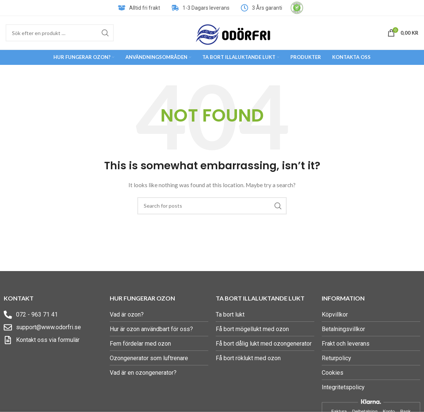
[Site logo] (233, 32)
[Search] (60, 32)
